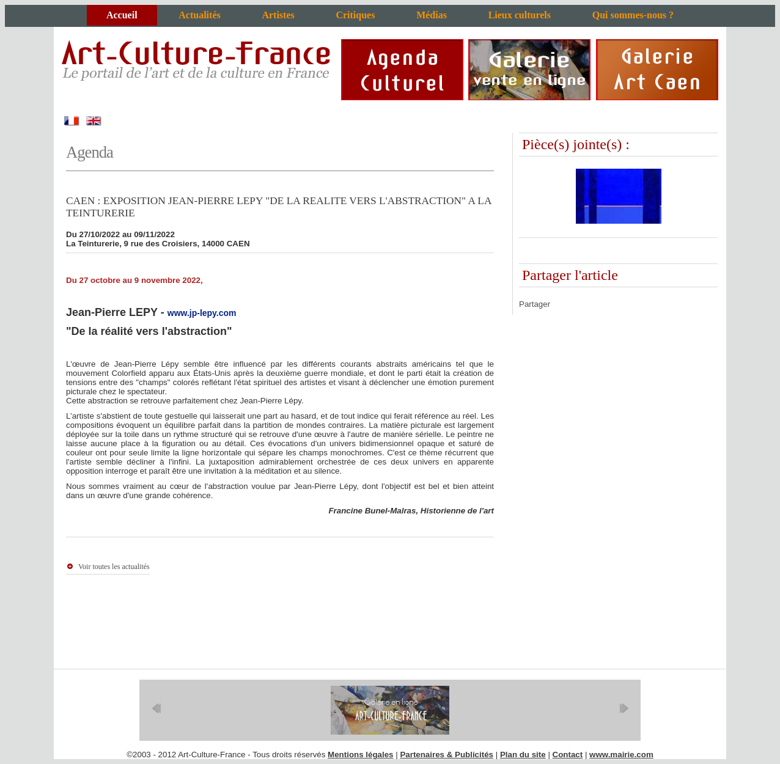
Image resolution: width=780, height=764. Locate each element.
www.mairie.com (621, 754)
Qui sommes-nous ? (633, 15)
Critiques (355, 15)
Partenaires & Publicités (446, 754)
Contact (568, 754)
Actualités (199, 15)
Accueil (122, 15)
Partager (534, 304)
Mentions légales (360, 754)
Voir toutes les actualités (114, 566)
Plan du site (523, 754)
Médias (431, 15)
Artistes (278, 15)
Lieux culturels (519, 15)
